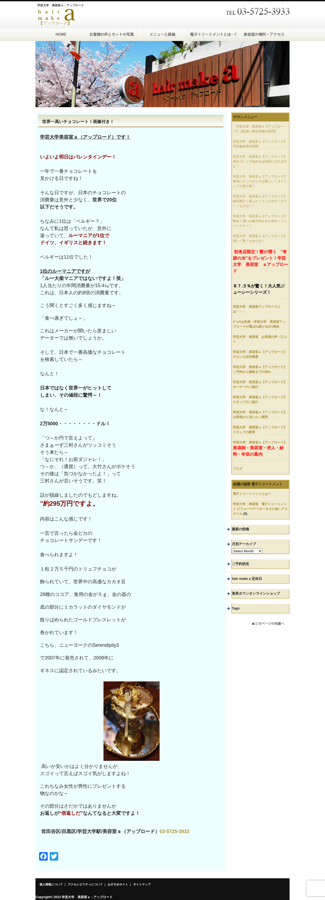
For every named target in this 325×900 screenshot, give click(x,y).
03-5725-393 (173, 831)
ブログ (237, 469)
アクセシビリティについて (85, 884)
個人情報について (51, 884)
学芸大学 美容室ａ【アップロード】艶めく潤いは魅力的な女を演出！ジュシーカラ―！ (260, 221)
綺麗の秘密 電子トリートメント (257, 484)
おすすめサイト (118, 884)
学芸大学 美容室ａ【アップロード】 (260, 442)
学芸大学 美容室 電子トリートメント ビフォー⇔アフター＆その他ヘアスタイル (260, 508)
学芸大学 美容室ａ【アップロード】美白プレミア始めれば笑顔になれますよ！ (260, 161)
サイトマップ (142, 884)
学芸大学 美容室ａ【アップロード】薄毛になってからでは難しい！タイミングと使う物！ (260, 181)
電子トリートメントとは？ (252, 494)
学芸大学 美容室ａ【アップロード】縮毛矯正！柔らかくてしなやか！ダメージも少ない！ (260, 201)
